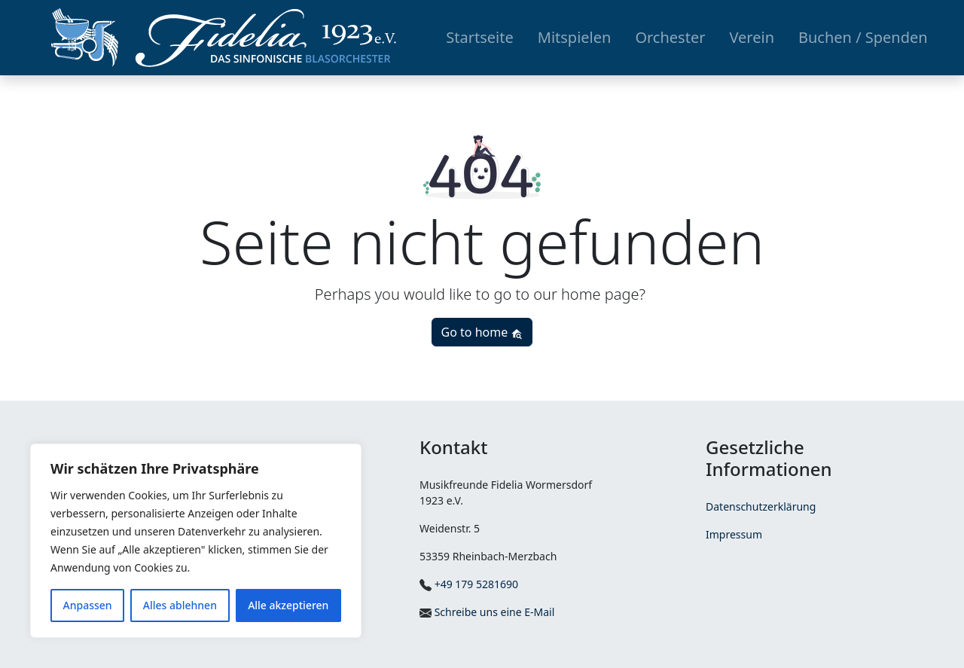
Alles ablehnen (180, 605)
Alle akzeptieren (288, 605)
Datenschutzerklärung (761, 506)
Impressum (734, 534)
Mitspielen (575, 37)
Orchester (670, 37)
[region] (196, 541)
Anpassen (87, 605)
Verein (751, 37)
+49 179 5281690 (468, 584)
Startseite (479, 37)
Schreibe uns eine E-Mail (486, 612)
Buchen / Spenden (863, 37)
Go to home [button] (482, 332)
